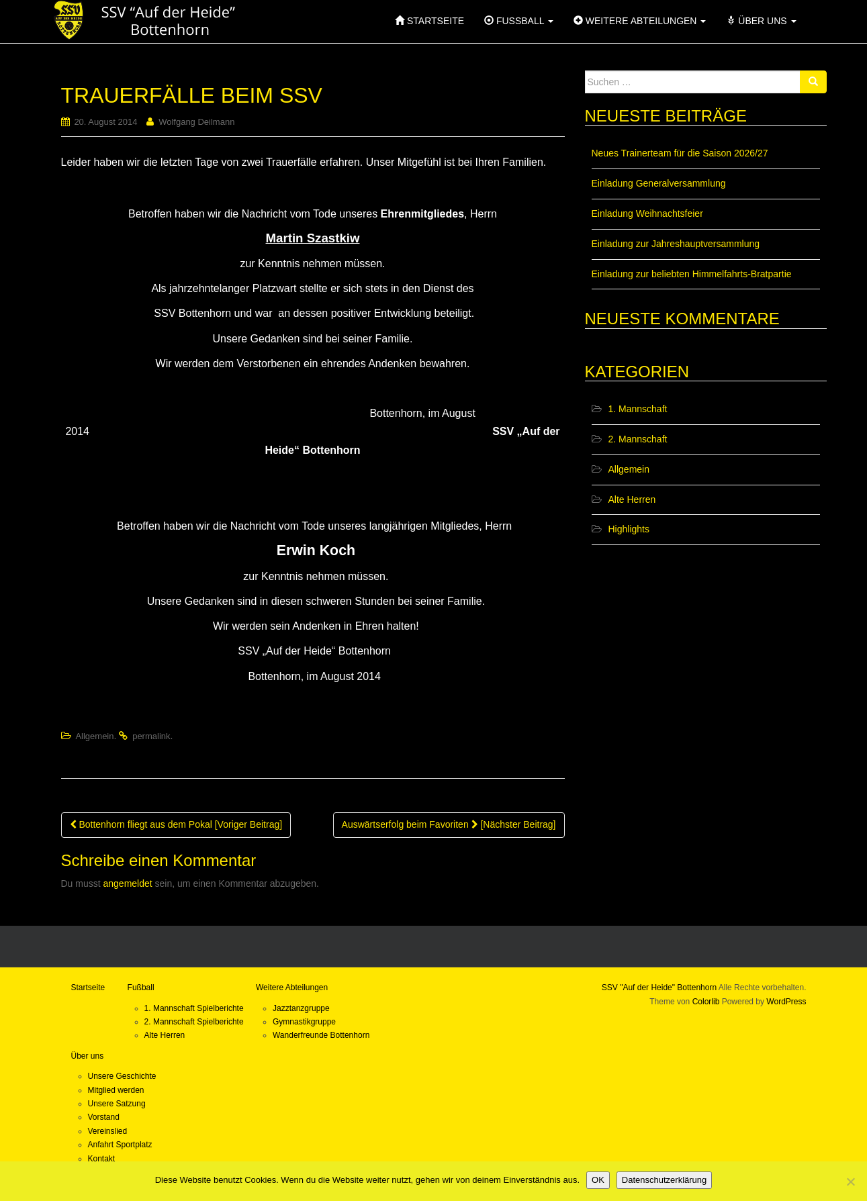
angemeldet (127, 883)
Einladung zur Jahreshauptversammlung (676, 243)
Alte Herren (632, 499)
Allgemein (94, 736)
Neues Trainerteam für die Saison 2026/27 (680, 153)
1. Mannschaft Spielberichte (194, 1008)
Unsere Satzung (117, 1103)
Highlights (628, 529)
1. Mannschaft (638, 408)
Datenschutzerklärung (664, 1180)
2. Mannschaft (638, 439)
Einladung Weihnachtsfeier (647, 213)
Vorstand (104, 1117)
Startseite (88, 987)
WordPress (786, 1001)
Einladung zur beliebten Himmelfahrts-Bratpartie (692, 274)
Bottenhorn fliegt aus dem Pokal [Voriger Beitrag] (176, 824)
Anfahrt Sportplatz (120, 1144)
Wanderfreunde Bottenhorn (321, 1035)
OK (598, 1180)
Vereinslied (108, 1131)
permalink (151, 736)
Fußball (141, 987)
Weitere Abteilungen (292, 987)
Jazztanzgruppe (301, 1008)
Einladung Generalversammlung (659, 183)
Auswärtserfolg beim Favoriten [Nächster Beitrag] (449, 824)
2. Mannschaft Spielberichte (194, 1021)
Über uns (87, 1056)
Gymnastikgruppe (304, 1021)
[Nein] (850, 1181)
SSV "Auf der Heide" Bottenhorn (659, 987)
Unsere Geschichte (122, 1076)
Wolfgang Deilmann (196, 122)
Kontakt (102, 1158)
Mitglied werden (116, 1090)
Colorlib (706, 1001)
